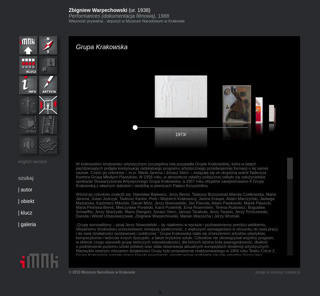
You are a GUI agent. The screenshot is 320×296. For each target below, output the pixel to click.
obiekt (27, 201)
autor (27, 190)
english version (32, 161)
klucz (27, 213)
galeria (28, 224)
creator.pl (292, 272)
